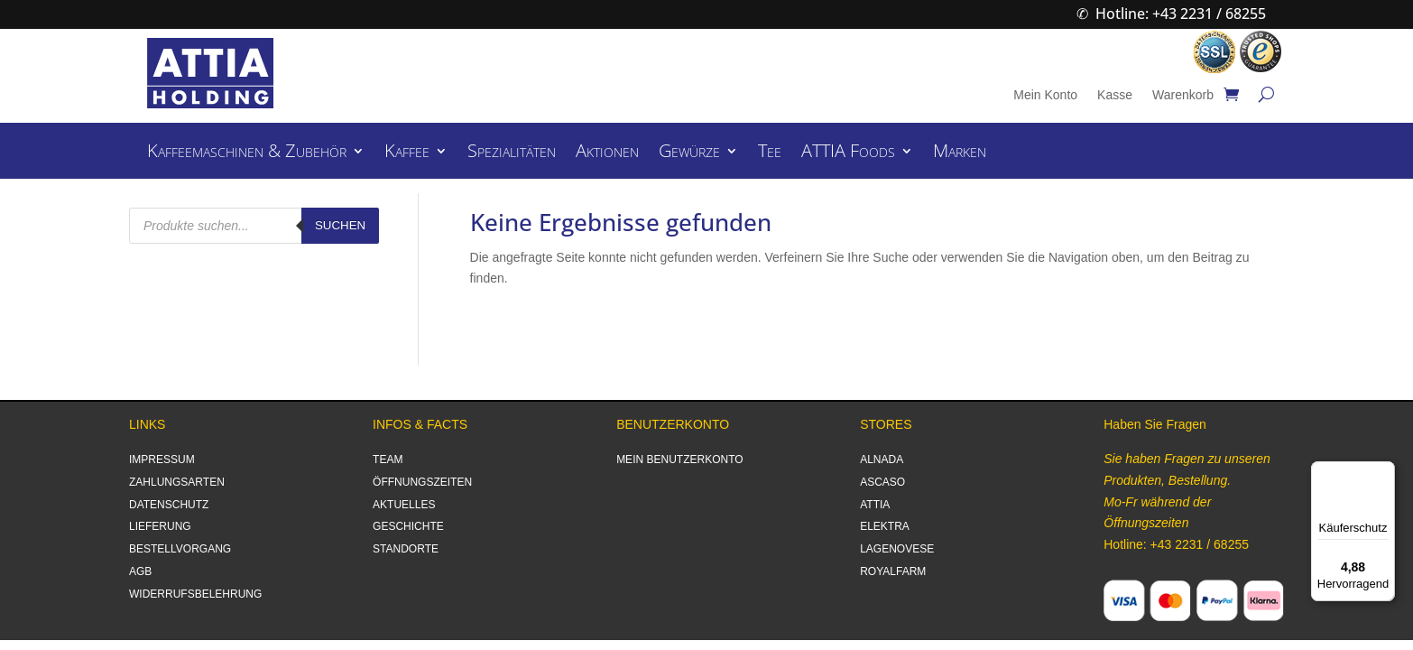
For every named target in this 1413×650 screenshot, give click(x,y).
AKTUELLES (404, 504)
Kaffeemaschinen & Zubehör (246, 153)
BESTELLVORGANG (180, 549)
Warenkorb (1183, 95)
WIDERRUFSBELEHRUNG (195, 594)
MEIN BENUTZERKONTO (679, 459)
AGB (140, 571)
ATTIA (875, 504)
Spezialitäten (511, 153)
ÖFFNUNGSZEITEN (422, 482)
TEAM (387, 459)
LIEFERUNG (160, 526)
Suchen (340, 225)
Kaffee (406, 153)
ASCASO (882, 482)
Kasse (1114, 95)
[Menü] (1384, 472)
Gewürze (689, 153)
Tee (769, 153)
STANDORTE (406, 549)
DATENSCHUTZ (168, 504)
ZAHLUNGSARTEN (177, 482)
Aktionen (607, 153)
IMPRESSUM (162, 459)
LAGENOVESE (897, 549)
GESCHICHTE (408, 526)
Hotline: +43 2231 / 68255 (1180, 13)
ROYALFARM (893, 571)
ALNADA (881, 459)
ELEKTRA (885, 526)
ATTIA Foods (848, 153)
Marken (959, 153)
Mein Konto (1045, 95)
